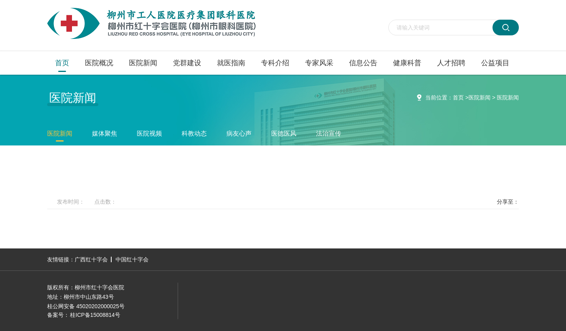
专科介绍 (275, 63)
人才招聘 (451, 63)
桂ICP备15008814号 (95, 315)
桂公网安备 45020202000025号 (86, 306)
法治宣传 (328, 133)
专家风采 (319, 63)
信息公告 (363, 63)
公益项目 (495, 63)
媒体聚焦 (104, 133)
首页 (62, 63)
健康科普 (407, 63)
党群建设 (187, 63)
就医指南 (231, 63)
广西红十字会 (91, 259)
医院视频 (149, 133)
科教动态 (194, 133)
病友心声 (239, 133)
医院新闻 (143, 63)
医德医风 (283, 133)
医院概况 (99, 63)
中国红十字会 (132, 259)
